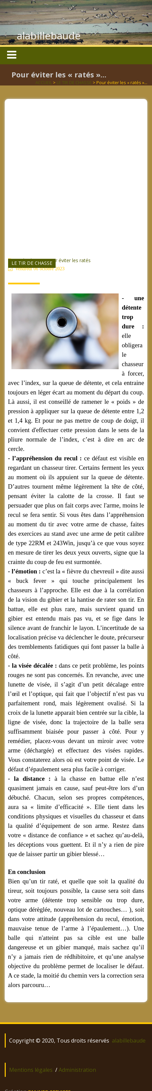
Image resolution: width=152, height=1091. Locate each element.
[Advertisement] (75, 174)
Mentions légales (31, 1070)
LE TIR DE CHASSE (74, 82)
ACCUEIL (43, 82)
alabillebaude (49, 35)
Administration (77, 1070)
